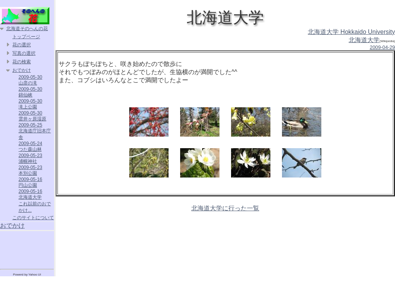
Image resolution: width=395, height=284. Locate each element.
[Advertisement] (27, 248)
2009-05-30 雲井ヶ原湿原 (32, 116)
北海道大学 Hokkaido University (351, 32)
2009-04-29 (382, 47)
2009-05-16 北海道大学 (30, 194)
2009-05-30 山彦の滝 (30, 80)
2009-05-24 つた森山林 (30, 146)
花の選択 (21, 44)
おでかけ (21, 70)
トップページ (26, 36)
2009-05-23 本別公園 (30, 170)
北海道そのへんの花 (27, 28)
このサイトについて (33, 217)
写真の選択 (23, 53)
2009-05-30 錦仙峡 (30, 92)
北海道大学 (364, 40)
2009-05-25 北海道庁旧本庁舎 (35, 131)
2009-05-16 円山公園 (30, 182)
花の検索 (21, 61)
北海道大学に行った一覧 (225, 208)
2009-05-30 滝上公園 (30, 104)
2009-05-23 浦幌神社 (30, 158)
